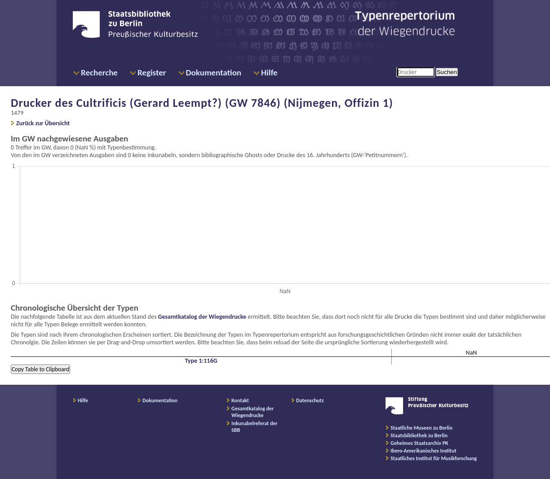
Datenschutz (310, 400)
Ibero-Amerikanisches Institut (423, 451)
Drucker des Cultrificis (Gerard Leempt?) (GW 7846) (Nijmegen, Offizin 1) (202, 103)
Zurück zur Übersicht (43, 123)
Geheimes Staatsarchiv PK (419, 443)
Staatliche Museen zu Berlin (421, 428)
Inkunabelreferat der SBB (254, 426)
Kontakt (240, 400)
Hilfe (269, 72)
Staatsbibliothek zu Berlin (419, 435)
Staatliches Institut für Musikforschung (433, 458)
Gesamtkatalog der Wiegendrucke (202, 317)
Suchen (447, 72)
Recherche (99, 72)
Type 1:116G (201, 361)
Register (152, 72)
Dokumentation (213, 72)
